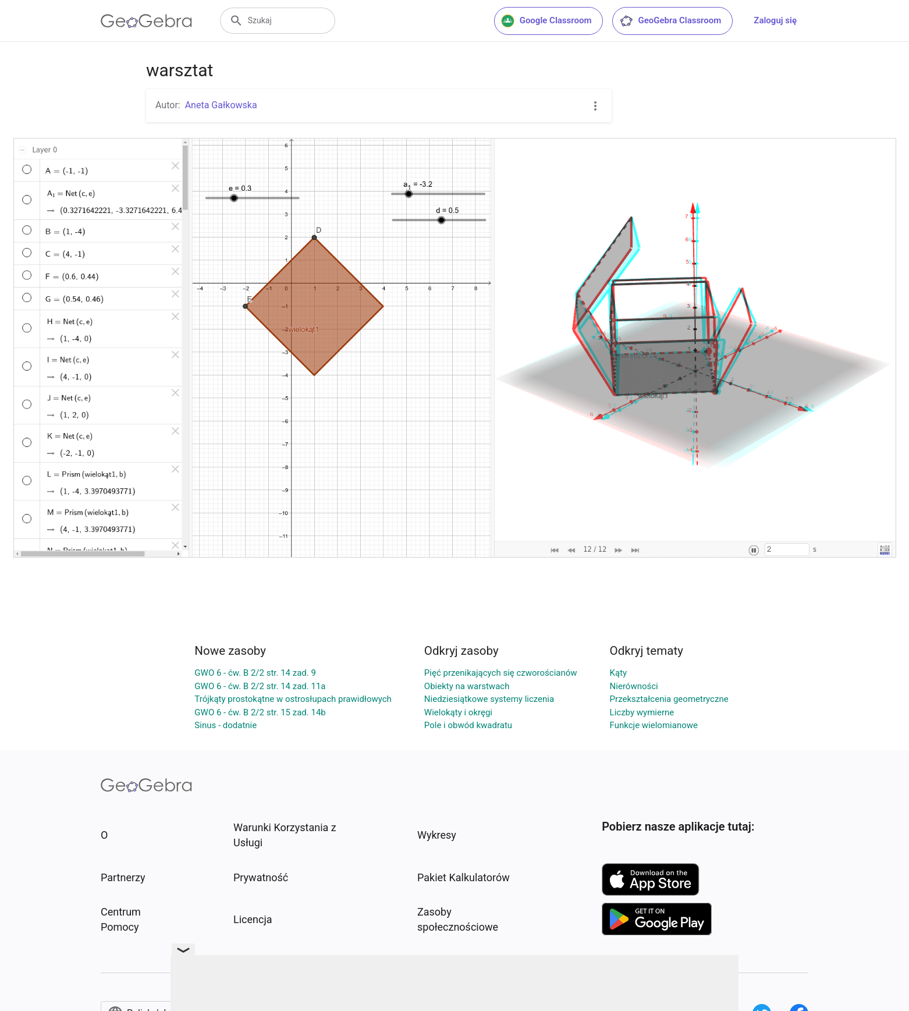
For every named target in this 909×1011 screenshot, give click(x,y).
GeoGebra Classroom (670, 21)
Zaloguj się (775, 20)
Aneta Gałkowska (221, 105)
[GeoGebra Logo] (146, 21)
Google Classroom (546, 21)
